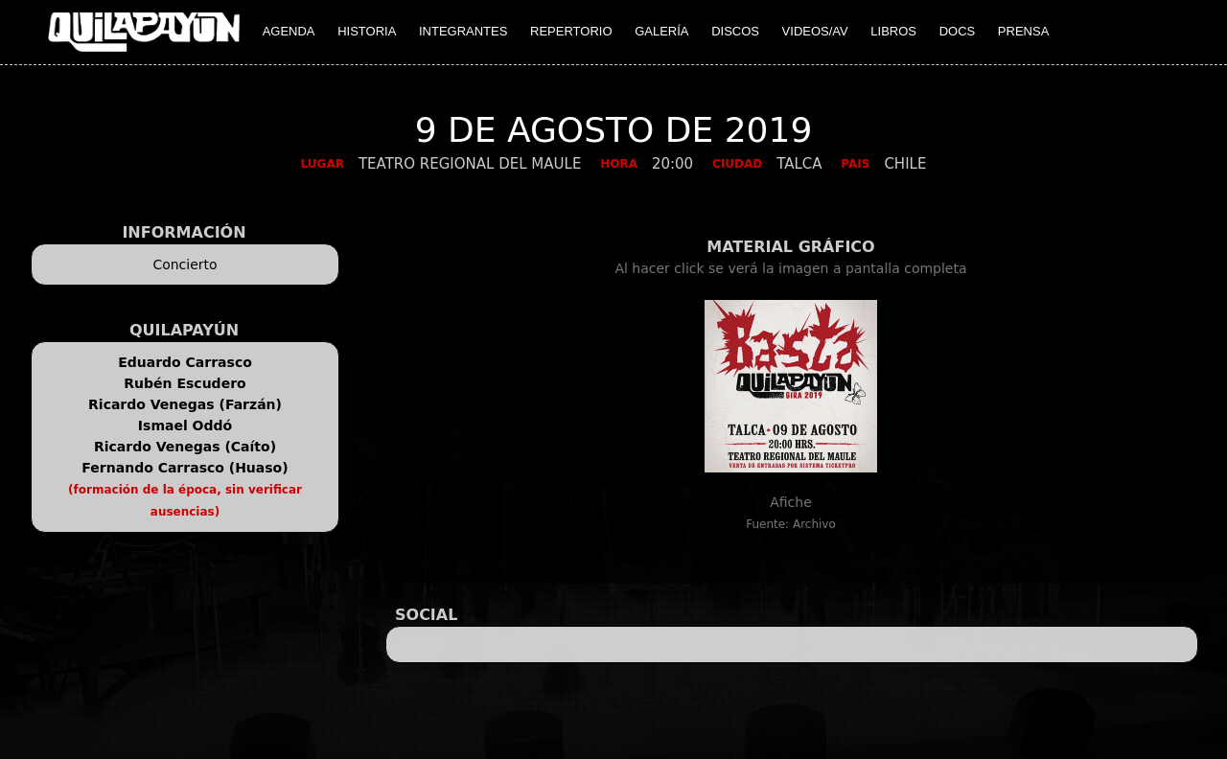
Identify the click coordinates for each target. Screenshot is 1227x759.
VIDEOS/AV (815, 31)
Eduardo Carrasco (185, 362)
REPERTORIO (571, 31)
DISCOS (735, 31)
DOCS (957, 31)
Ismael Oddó (185, 425)
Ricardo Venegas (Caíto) (185, 446)
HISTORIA (366, 31)
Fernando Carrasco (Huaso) (184, 467)
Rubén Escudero (184, 383)
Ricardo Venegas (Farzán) (185, 404)
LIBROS (893, 31)
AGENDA (289, 31)
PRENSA (1023, 31)
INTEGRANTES (463, 31)
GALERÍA (661, 31)
